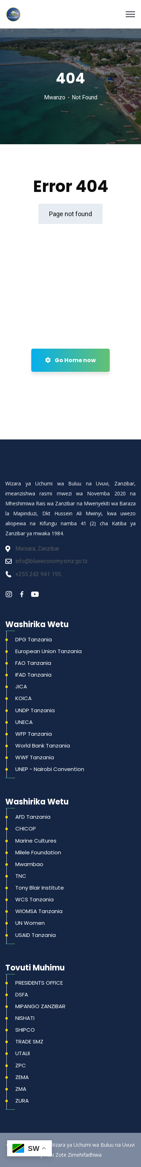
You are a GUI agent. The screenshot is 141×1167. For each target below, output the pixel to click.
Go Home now (70, 360)
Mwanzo (54, 97)
